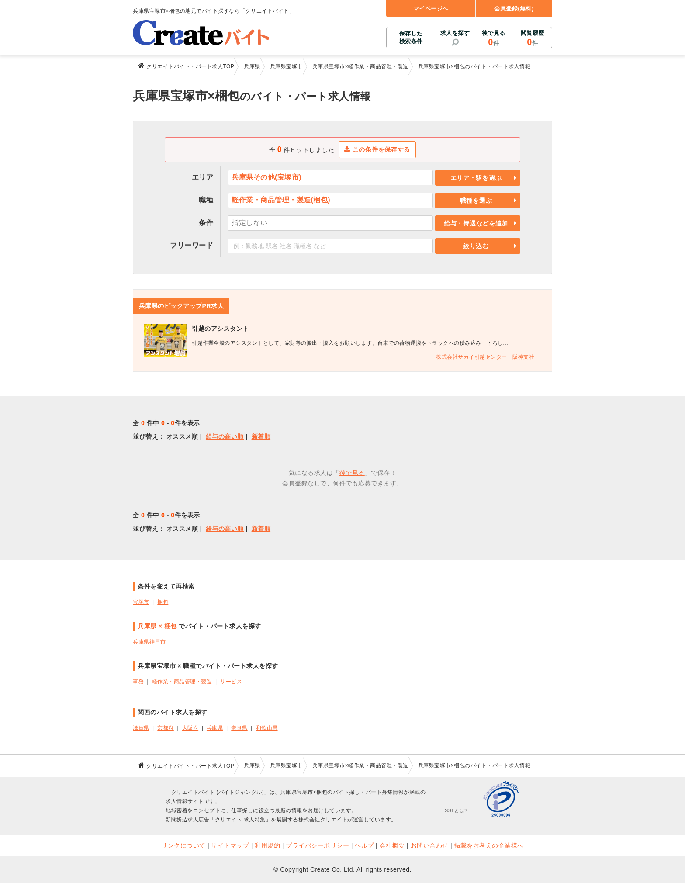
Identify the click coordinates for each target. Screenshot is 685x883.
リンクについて (183, 845)
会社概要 (392, 845)
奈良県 (239, 728)
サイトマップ (230, 845)
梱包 (162, 602)
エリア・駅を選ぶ (476, 177)
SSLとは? (456, 810)
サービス (231, 682)
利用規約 (267, 845)
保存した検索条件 (411, 37)
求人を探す (455, 33)
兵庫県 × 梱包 (157, 626)
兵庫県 (215, 728)
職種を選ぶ (476, 200)
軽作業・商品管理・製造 (182, 682)
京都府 (165, 728)
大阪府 (190, 728)
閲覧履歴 (532, 38)
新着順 (261, 436)
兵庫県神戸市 (149, 642)
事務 (138, 682)
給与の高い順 (225, 436)
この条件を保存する (377, 149)
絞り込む (476, 245)
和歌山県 (267, 728)
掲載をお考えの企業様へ (489, 845)
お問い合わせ (430, 845)
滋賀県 (141, 728)
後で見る (493, 38)
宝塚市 (141, 602)
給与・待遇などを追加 (476, 223)
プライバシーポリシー (317, 845)
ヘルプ (364, 845)
